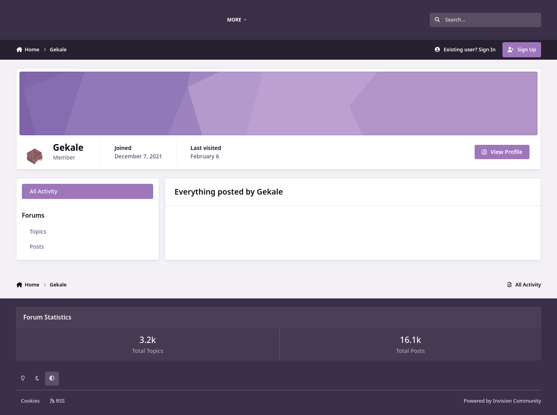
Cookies (30, 400)
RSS (57, 400)
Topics (38, 231)
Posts (37, 246)
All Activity (43, 191)
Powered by (502, 400)
